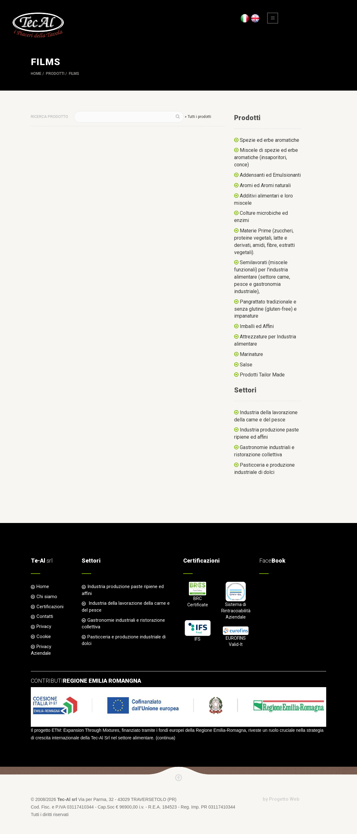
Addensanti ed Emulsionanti (270, 175)
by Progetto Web (281, 799)
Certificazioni (49, 606)
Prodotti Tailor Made (262, 375)
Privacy (43, 626)
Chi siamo (46, 596)
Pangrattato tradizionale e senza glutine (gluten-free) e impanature (265, 309)
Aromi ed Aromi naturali (265, 185)
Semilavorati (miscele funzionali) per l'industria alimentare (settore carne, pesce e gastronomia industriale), (262, 276)
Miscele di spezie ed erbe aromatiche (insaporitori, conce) (266, 157)
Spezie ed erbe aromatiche (269, 140)
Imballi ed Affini (257, 326)
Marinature (251, 354)
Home (36, 73)
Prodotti (55, 73)
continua (165, 737)
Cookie (43, 636)
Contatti (44, 616)
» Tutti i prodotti (198, 116)
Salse (246, 365)
